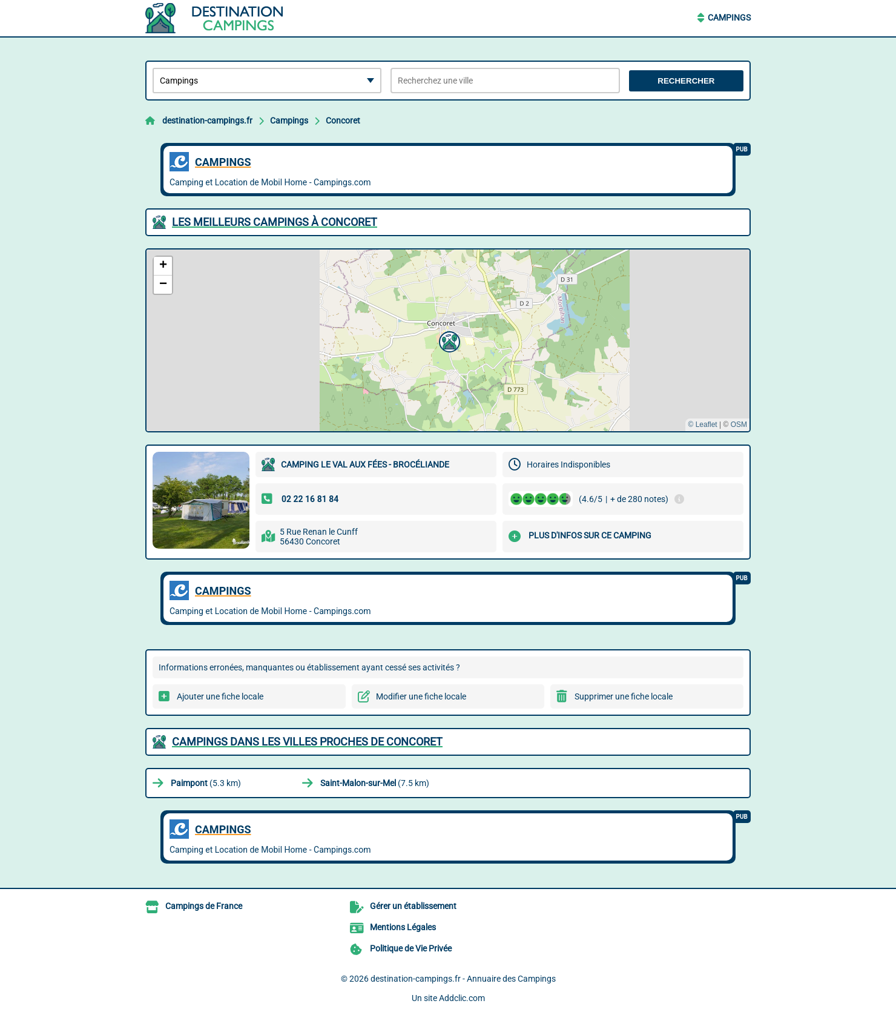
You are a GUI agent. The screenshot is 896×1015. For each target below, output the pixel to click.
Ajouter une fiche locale (220, 696)
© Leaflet (702, 424)
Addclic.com (462, 998)
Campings (729, 17)
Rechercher (685, 80)
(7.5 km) (374, 783)
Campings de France (203, 906)
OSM (739, 424)
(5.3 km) (206, 783)
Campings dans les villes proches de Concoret (307, 741)
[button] (448, 340)
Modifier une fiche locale (421, 696)
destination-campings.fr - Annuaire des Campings (463, 979)
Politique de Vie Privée (411, 948)
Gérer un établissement (413, 906)
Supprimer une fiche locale (624, 696)
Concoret (343, 120)
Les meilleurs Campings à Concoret (274, 222)
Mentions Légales (403, 927)
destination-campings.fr (207, 120)
